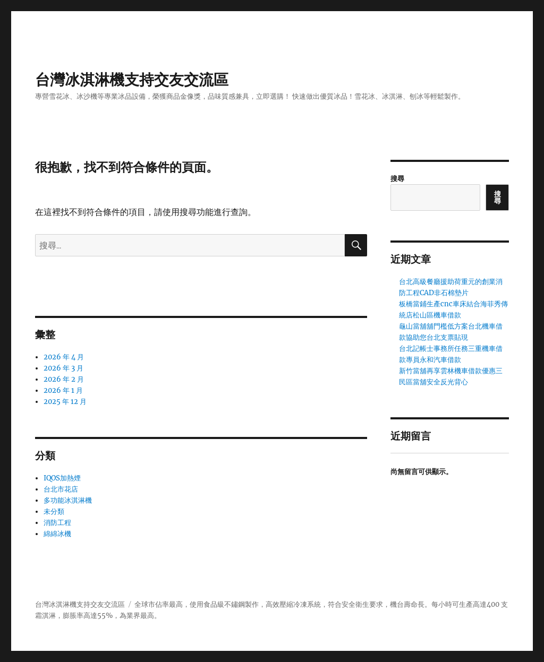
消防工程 (57, 522)
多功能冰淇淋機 (68, 500)
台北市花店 (61, 489)
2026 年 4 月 (64, 357)
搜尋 (397, 178)
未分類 (54, 511)
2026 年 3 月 (63, 368)
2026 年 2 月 (64, 379)
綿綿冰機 (57, 533)
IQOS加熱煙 (62, 478)
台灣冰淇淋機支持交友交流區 (131, 80)
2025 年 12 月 (65, 401)
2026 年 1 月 (63, 390)
